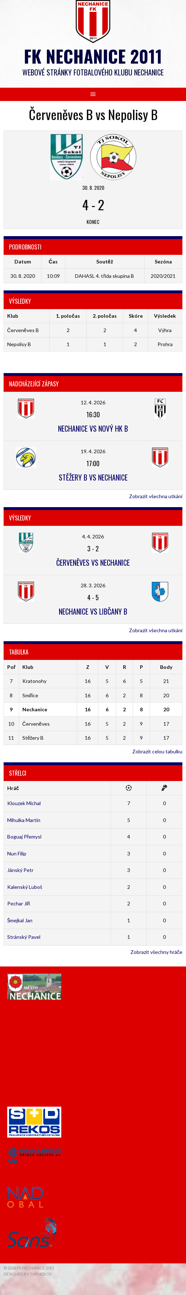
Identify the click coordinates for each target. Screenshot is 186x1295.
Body (166, 667)
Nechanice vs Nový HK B (93, 428)
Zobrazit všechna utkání (155, 496)
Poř (11, 667)
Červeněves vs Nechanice (93, 562)
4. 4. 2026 (93, 536)
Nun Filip (16, 853)
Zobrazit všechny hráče (156, 952)
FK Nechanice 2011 (93, 56)
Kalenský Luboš (24, 887)
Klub (27, 667)
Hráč (13, 788)
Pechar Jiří (18, 903)
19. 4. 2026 (93, 451)
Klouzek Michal (24, 803)
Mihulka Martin (23, 820)
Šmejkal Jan (19, 920)
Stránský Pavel (23, 937)
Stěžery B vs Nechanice (93, 477)
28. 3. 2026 (93, 585)
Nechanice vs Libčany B (93, 611)
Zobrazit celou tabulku (157, 751)
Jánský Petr (20, 870)
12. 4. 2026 (93, 402)
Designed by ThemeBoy (28, 1274)
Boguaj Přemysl (24, 837)
